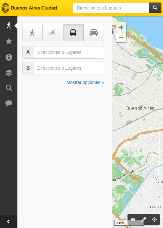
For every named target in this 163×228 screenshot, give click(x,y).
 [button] (121, 37)
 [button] (121, 27)
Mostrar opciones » (85, 82)
